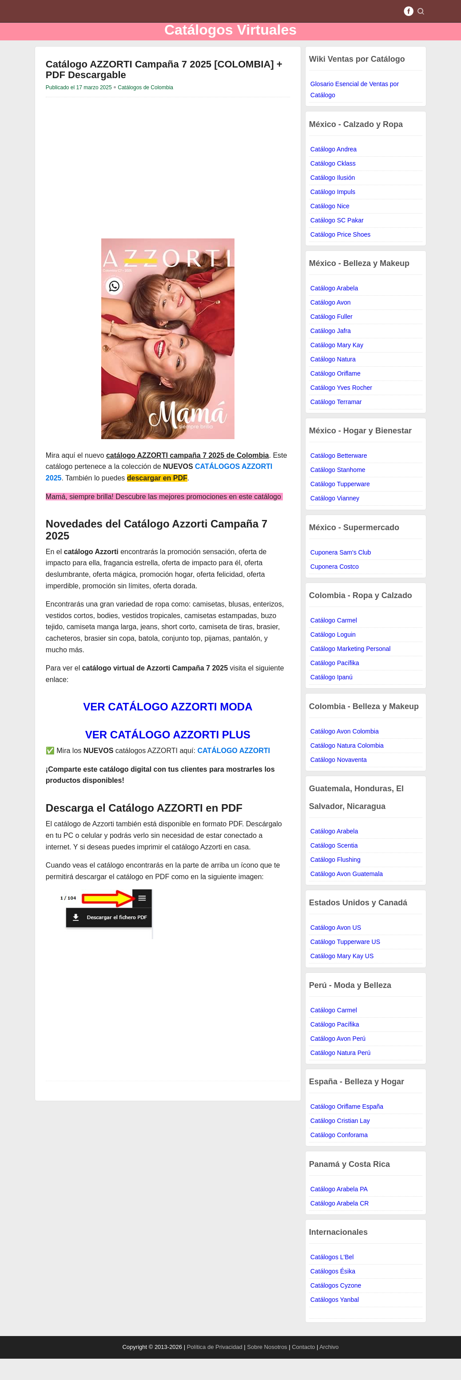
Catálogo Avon (330, 323)
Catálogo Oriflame (335, 394)
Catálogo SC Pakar (337, 241)
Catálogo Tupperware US (345, 963)
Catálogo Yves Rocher (341, 408)
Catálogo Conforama (339, 1156)
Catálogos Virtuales (230, 40)
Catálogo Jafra (330, 352)
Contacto (303, 1368)
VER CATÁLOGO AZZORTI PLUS (167, 756)
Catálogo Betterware (338, 476)
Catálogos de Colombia (145, 109)
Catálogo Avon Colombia (344, 752)
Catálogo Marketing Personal (350, 670)
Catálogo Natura (333, 380)
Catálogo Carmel (333, 641)
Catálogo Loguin (333, 655)
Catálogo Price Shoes (340, 255)
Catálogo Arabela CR (339, 1224)
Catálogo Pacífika (334, 684)
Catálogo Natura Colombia (347, 766)
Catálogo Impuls (332, 213)
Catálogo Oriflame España (346, 1127)
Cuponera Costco (334, 587)
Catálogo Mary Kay (336, 366)
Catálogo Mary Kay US (342, 977)
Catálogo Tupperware (340, 505)
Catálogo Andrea (333, 170)
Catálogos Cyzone (335, 1306)
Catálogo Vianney (334, 519)
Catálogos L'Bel (332, 1278)
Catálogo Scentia (334, 866)
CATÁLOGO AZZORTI (233, 772)
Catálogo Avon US (335, 948)
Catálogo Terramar (336, 423)
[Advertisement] (168, 186)
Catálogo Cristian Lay (340, 1142)
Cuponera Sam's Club (340, 573)
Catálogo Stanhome (338, 491)
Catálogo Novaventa (338, 781)
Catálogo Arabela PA (339, 1210)
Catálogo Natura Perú (340, 1074)
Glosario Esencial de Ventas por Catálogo (354, 111)
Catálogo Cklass (333, 184)
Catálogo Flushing (335, 880)
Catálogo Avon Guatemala (346, 895)
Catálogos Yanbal (334, 1320)
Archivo (328, 1368)
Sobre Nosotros (268, 1368)
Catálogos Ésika (332, 1292)
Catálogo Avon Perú (338, 1059)
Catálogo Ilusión (332, 198)
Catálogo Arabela (334, 309)
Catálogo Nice (330, 227)
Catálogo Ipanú (331, 698)
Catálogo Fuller (331, 337)
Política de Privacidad (215, 1368)
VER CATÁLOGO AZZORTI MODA (167, 728)
